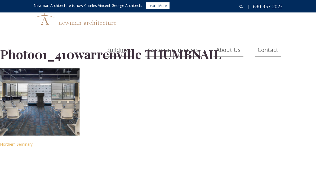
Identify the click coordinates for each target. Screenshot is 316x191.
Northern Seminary (16, 144)
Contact (273, 22)
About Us (246, 22)
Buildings (167, 22)
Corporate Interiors (206, 22)
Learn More (158, 5)
